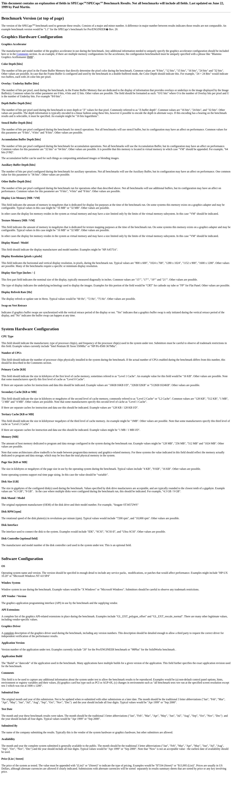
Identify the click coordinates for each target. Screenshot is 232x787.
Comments (22, 54)
